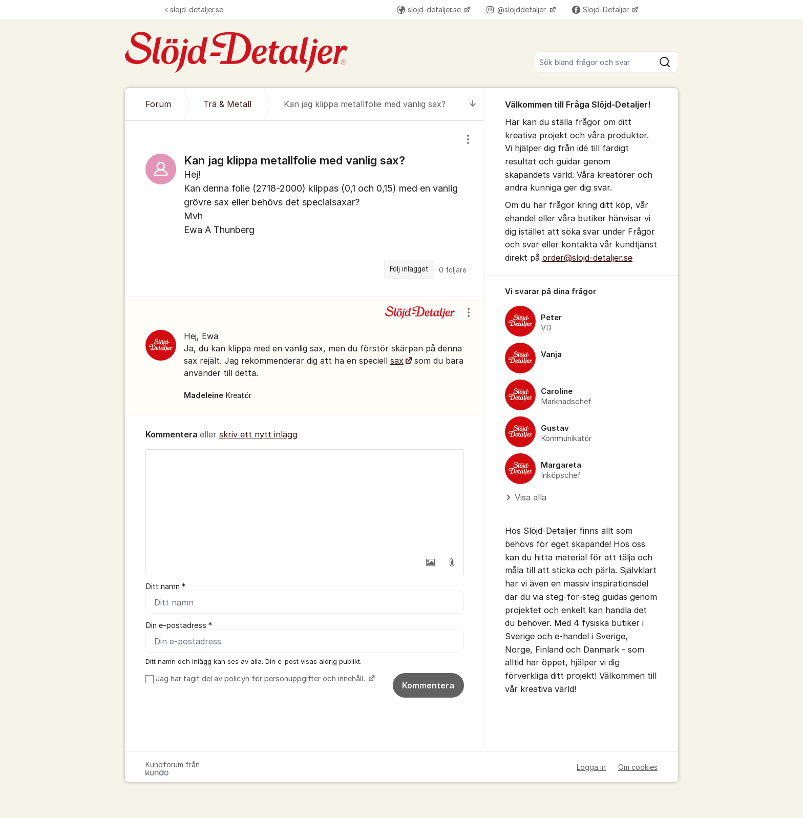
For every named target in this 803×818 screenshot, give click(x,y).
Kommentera (428, 685)
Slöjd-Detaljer (601, 9)
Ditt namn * (165, 586)
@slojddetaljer (517, 9)
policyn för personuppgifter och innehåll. (295, 678)
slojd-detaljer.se (194, 9)
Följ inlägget (409, 269)
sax (397, 360)
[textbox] (304, 501)
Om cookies (638, 767)
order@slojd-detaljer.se (587, 258)
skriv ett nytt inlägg (258, 434)
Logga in (591, 767)
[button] (430, 562)
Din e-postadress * (178, 625)
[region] (304, 208)
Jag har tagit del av (264, 678)
